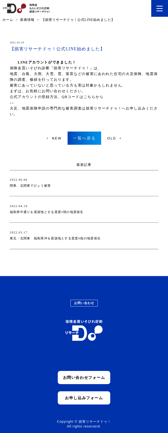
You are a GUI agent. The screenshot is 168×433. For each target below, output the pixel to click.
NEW (57, 138)
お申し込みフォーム (84, 398)
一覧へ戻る (84, 138)
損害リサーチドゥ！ (104, 108)
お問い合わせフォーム (84, 377)
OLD (111, 138)
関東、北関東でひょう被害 (30, 185)
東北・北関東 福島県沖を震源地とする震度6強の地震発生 (55, 238)
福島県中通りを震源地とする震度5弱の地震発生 (47, 212)
